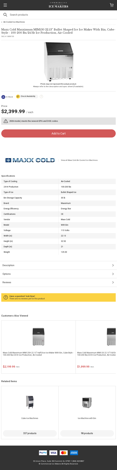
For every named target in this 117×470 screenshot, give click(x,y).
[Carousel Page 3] (57, 78)
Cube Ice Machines (29, 418)
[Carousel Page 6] (66, 78)
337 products (29, 433)
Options (7, 273)
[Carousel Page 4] (60, 78)
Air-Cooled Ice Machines (14, 22)
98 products (87, 433)
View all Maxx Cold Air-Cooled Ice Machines (79, 160)
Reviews (7, 282)
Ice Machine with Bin (87, 418)
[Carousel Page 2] (54, 78)
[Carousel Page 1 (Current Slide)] (50, 78)
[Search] (58, 14)
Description (8, 265)
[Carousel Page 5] (63, 78)
